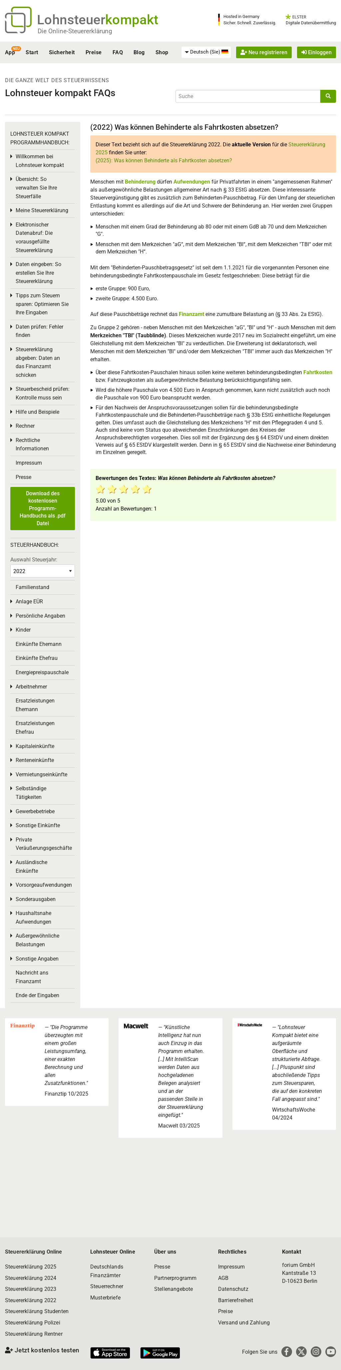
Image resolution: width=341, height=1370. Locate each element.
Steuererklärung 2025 (30, 1267)
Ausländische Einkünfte (31, 866)
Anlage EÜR (29, 601)
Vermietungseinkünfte (41, 774)
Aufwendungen (191, 182)
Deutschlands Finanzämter (106, 1271)
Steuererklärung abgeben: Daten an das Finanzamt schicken (38, 362)
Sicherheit (62, 52)
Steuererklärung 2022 (30, 1300)
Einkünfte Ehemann (39, 644)
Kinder (23, 630)
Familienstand (32, 587)
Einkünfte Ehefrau (37, 658)
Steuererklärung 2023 (30, 1289)
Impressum (29, 463)
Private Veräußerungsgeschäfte (44, 844)
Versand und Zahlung (244, 1322)
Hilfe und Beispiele (37, 412)
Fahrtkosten (317, 372)
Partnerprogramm (175, 1278)
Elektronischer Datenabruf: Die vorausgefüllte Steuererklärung (34, 237)
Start (32, 52)
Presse (23, 477)
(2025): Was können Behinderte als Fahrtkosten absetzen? (164, 160)
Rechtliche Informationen (32, 444)
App (10, 52)
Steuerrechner (106, 1286)
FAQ (118, 52)
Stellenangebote (173, 1289)
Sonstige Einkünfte (38, 825)
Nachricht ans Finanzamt (32, 977)
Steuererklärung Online (33, 1252)
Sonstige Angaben (37, 959)
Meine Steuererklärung (42, 210)
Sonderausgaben (36, 899)
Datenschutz (233, 1289)
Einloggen (316, 52)
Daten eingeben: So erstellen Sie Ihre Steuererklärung (38, 272)
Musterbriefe (105, 1297)
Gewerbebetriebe (35, 811)
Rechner (25, 426)
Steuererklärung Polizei (32, 1322)
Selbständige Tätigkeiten (31, 792)
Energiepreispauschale (42, 672)
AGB (223, 1278)
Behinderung (140, 182)
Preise (94, 52)
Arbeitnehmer (31, 687)
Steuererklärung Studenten (37, 1311)
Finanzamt (191, 314)
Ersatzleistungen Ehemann (35, 704)
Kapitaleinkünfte (35, 746)
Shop (162, 52)
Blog (139, 52)
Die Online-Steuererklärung (75, 31)
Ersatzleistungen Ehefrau (35, 727)
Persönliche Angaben (40, 616)
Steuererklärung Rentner (34, 1334)
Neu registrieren (263, 52)
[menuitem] (206, 52)
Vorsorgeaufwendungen (44, 885)
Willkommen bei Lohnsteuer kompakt (40, 160)
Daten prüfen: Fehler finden (39, 331)
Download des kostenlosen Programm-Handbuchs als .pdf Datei (43, 508)
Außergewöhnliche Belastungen (37, 940)
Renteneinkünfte (35, 760)
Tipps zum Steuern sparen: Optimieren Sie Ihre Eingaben (42, 304)
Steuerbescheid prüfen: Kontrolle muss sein (43, 393)
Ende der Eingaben (37, 995)
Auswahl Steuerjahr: (33, 559)
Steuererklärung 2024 (30, 1278)
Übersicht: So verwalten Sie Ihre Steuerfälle (36, 187)
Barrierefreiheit (235, 1300)
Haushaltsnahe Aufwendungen (33, 917)
